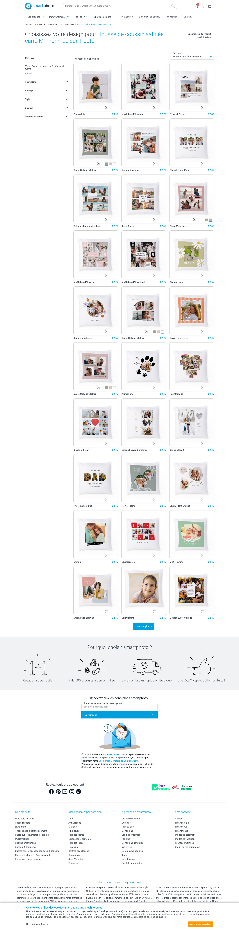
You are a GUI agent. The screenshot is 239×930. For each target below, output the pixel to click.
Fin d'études (74, 829)
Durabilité (127, 821)
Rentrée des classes (78, 849)
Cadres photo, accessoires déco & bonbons (37, 849)
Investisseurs (128, 857)
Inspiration (171, 16)
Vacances (73, 861)
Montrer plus (142, 625)
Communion (74, 853)
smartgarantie (182, 821)
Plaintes (126, 837)
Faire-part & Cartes (24, 817)
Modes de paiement (185, 833)
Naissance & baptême (79, 837)
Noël (70, 817)
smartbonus (181, 825)
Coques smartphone (25, 841)
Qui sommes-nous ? (132, 817)
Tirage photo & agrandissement (31, 829)
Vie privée (127, 845)
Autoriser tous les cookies (199, 924)
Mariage (72, 825)
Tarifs (125, 853)
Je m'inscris (91, 713)
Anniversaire (74, 821)
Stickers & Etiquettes (26, 845)
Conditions (127, 829)
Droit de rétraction (131, 833)
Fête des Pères (76, 841)
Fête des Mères (76, 833)
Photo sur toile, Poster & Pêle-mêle (33, 833)
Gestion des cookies (132, 849)
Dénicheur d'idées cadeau (28, 857)
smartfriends (181, 829)
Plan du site (128, 825)
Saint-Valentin (75, 857)
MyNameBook (22, 837)
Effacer (28, 73)
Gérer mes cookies (37, 924)
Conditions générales (132, 841)
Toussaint (73, 845)
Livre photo (21, 825)
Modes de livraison (184, 837)
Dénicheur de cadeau (149, 16)
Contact (188, 16)
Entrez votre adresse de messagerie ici (104, 701)
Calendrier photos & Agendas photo (33, 853)
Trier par (177, 53)
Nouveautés (127, 16)
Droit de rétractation (132, 861)
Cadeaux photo (22, 821)
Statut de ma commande (187, 845)
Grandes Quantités (184, 841)
